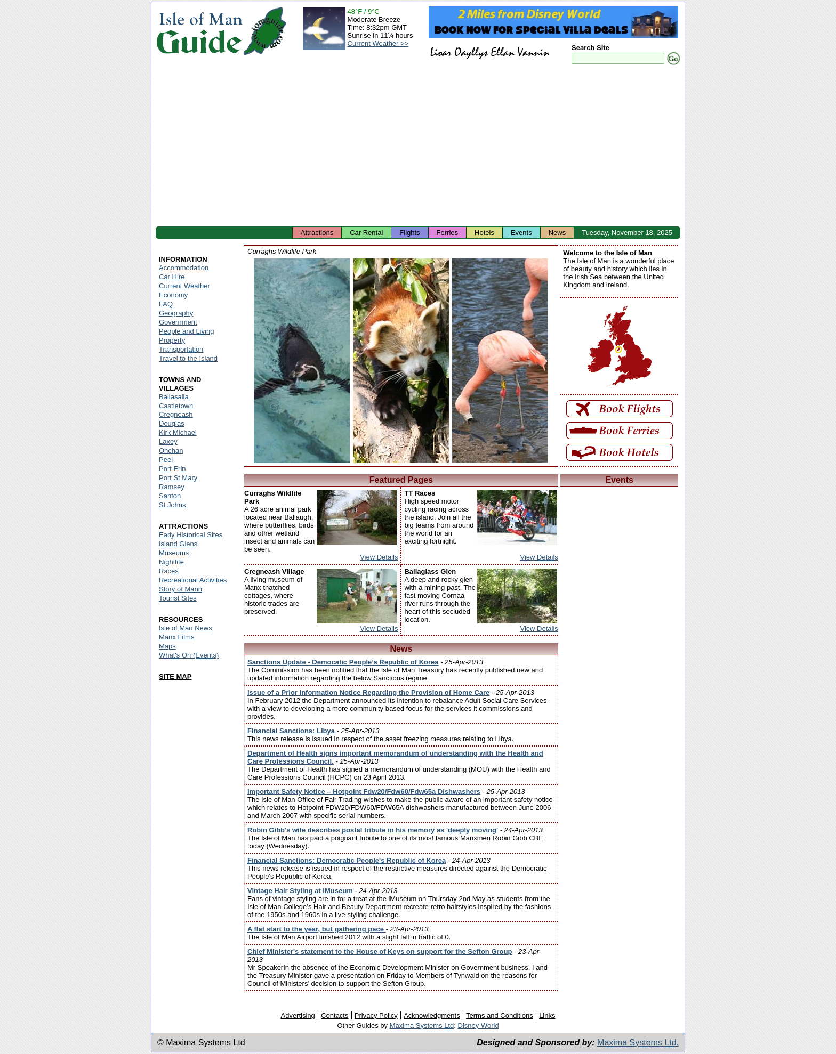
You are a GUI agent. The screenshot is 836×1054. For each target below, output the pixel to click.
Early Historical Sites (190, 535)
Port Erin (172, 469)
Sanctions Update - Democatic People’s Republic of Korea (343, 662)
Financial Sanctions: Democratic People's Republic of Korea (346, 860)
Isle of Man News (185, 628)
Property (172, 340)
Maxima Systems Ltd (422, 1025)
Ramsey (171, 487)
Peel (166, 460)
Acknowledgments (432, 1015)
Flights (409, 233)
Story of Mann (180, 589)
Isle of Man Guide (199, 31)
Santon (170, 496)
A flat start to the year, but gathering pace (316, 929)
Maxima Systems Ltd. (638, 1042)
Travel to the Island (188, 358)
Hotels (484, 233)
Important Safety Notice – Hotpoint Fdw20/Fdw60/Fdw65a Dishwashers (363, 792)
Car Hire (171, 277)
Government (178, 322)
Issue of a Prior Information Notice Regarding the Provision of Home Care (368, 692)
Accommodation (183, 268)
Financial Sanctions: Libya (291, 731)
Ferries (447, 233)
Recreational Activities (193, 580)
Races (169, 571)
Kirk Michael (178, 432)
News (557, 233)
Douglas (171, 423)
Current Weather (184, 286)
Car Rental (366, 233)
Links (547, 1015)
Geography (176, 313)
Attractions (317, 233)
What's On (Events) (189, 655)
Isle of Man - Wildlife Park (302, 360)
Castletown (176, 406)
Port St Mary (178, 478)
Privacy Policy (376, 1015)
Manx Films (176, 637)
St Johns (172, 505)
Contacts (334, 1015)
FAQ (166, 304)
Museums (174, 553)
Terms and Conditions (499, 1015)
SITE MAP (175, 676)
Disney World (478, 1025)
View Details (379, 557)
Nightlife (171, 562)
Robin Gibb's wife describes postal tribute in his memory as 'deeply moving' (372, 830)
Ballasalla (174, 397)
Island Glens (178, 544)
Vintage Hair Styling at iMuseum (300, 891)
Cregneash (176, 414)
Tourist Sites (178, 598)
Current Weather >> (378, 43)
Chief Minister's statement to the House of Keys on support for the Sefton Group (379, 951)
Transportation (181, 349)
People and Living (186, 331)
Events (521, 233)
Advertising (297, 1015)
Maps (167, 646)
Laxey (168, 441)
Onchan (171, 451)
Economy (173, 295)
